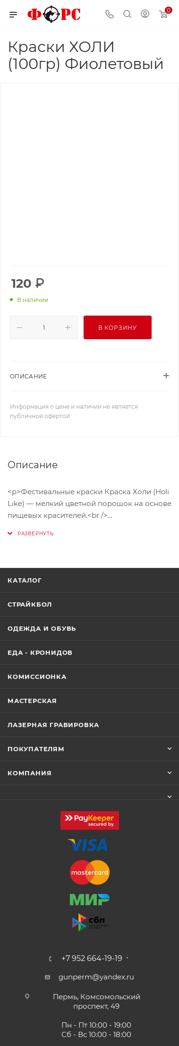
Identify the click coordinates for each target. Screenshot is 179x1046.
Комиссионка (37, 676)
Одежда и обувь (42, 628)
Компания (29, 773)
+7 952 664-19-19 (91, 958)
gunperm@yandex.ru (96, 976)
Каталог (25, 580)
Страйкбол (30, 604)
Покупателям (36, 749)
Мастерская (32, 700)
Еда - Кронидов (40, 652)
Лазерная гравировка (53, 725)
